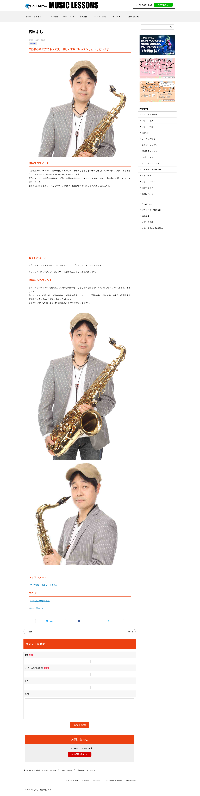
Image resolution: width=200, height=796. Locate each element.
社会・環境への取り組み (152, 228)
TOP (41, 770)
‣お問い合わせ (162, 5)
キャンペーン (116, 16)
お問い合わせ (133, 16)
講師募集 (145, 216)
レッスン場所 (52, 16)
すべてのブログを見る (40, 601)
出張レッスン (147, 157)
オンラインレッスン (150, 163)
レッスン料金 (68, 16)
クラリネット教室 (33, 16)
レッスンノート (148, 182)
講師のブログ (147, 188)
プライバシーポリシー (113, 780)
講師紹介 (83, 16)
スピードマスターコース (152, 169)
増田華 (130, 632)
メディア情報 (147, 222)
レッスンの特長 (99, 16)
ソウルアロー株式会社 (151, 210)
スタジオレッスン (149, 145)
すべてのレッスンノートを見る (44, 585)
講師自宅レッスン (149, 151)
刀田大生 (29, 632)
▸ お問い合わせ (80, 754)
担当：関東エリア (38, 608)
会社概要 (96, 780)
